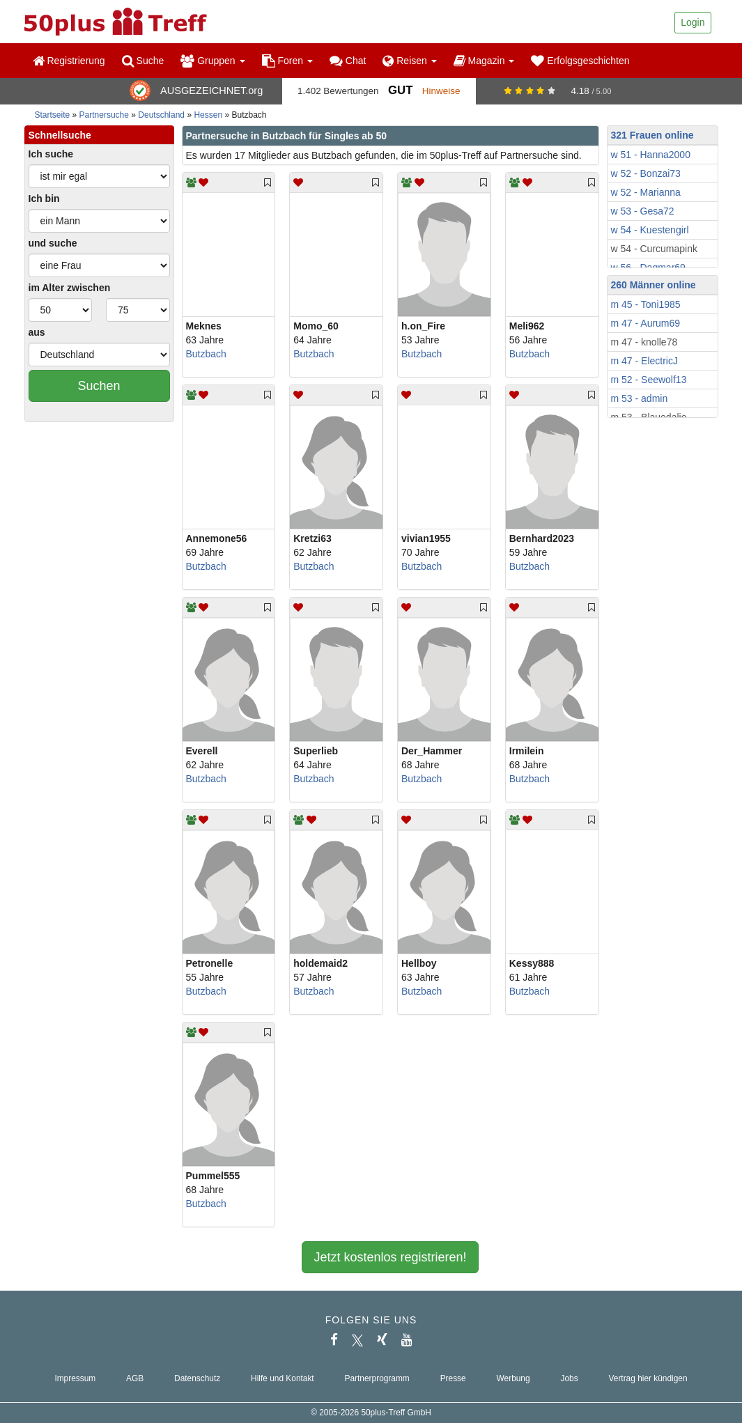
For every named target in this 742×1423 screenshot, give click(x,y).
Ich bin (44, 198)
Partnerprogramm (377, 1378)
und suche (53, 243)
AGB (135, 1378)
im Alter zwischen (70, 287)
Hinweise (441, 91)
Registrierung (69, 60)
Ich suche (51, 154)
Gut (400, 90)
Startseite (52, 115)
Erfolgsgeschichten (580, 60)
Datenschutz (197, 1378)
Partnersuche (104, 115)
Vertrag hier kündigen (648, 1378)
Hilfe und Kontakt (282, 1378)
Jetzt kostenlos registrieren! (390, 1257)
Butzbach (206, 353)
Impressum (74, 1378)
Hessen (208, 115)
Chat (348, 60)
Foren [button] (287, 60)
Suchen (98, 386)
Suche (143, 60)
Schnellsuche (60, 135)
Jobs (569, 1378)
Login (692, 22)
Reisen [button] (409, 60)
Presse (453, 1378)
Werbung (513, 1378)
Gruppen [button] (212, 60)
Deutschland (161, 115)
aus (37, 332)
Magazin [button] (484, 60)
